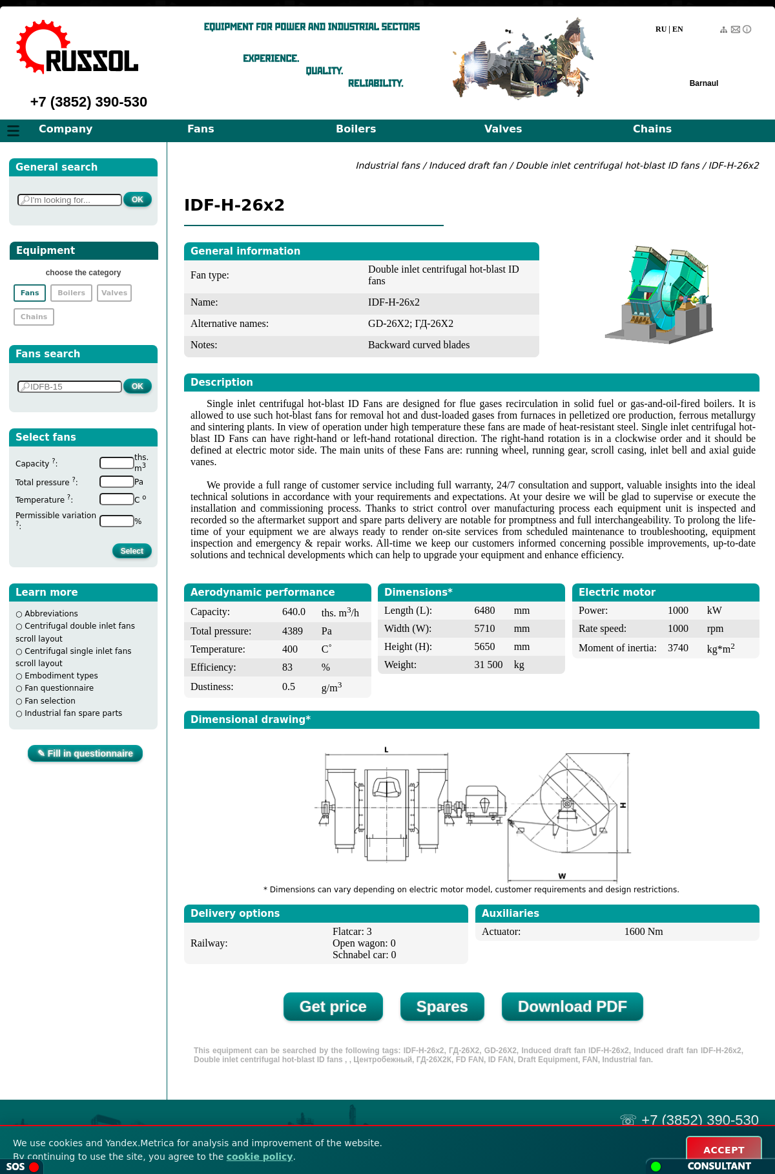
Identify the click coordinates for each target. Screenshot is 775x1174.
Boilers (356, 129)
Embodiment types (61, 675)
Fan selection (50, 701)
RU (661, 29)
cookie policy (260, 1156)
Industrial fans (387, 165)
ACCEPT (724, 1150)
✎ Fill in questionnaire (85, 753)
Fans (200, 129)
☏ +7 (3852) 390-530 (689, 1120)
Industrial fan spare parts (73, 713)
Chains (652, 129)
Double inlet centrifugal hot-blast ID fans (608, 165)
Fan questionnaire (59, 688)
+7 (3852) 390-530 (89, 102)
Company (65, 129)
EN (677, 29)
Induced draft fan (468, 165)
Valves (503, 129)
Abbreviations (51, 613)
